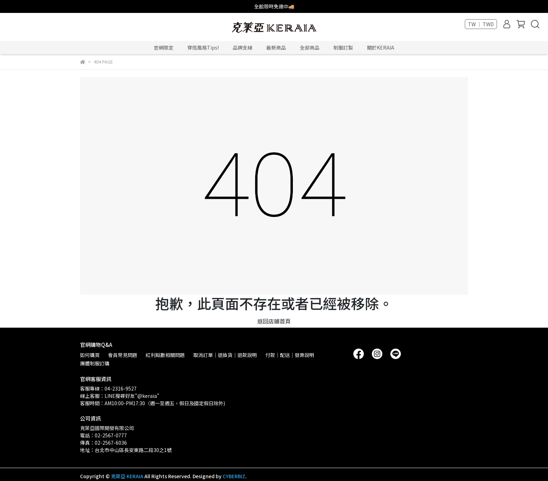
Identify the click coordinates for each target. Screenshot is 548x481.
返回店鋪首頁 (274, 321)
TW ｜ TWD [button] (481, 24)
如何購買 (90, 354)
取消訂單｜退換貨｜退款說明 (225, 354)
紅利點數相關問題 (165, 354)
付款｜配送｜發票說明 (289, 354)
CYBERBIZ (234, 476)
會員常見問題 (122, 354)
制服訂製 (343, 47)
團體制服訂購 (94, 363)
